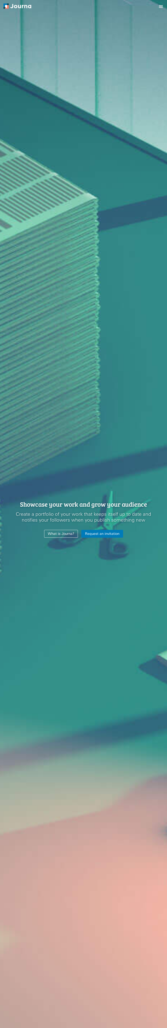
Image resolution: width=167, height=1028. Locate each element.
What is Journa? (61, 534)
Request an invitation (102, 534)
